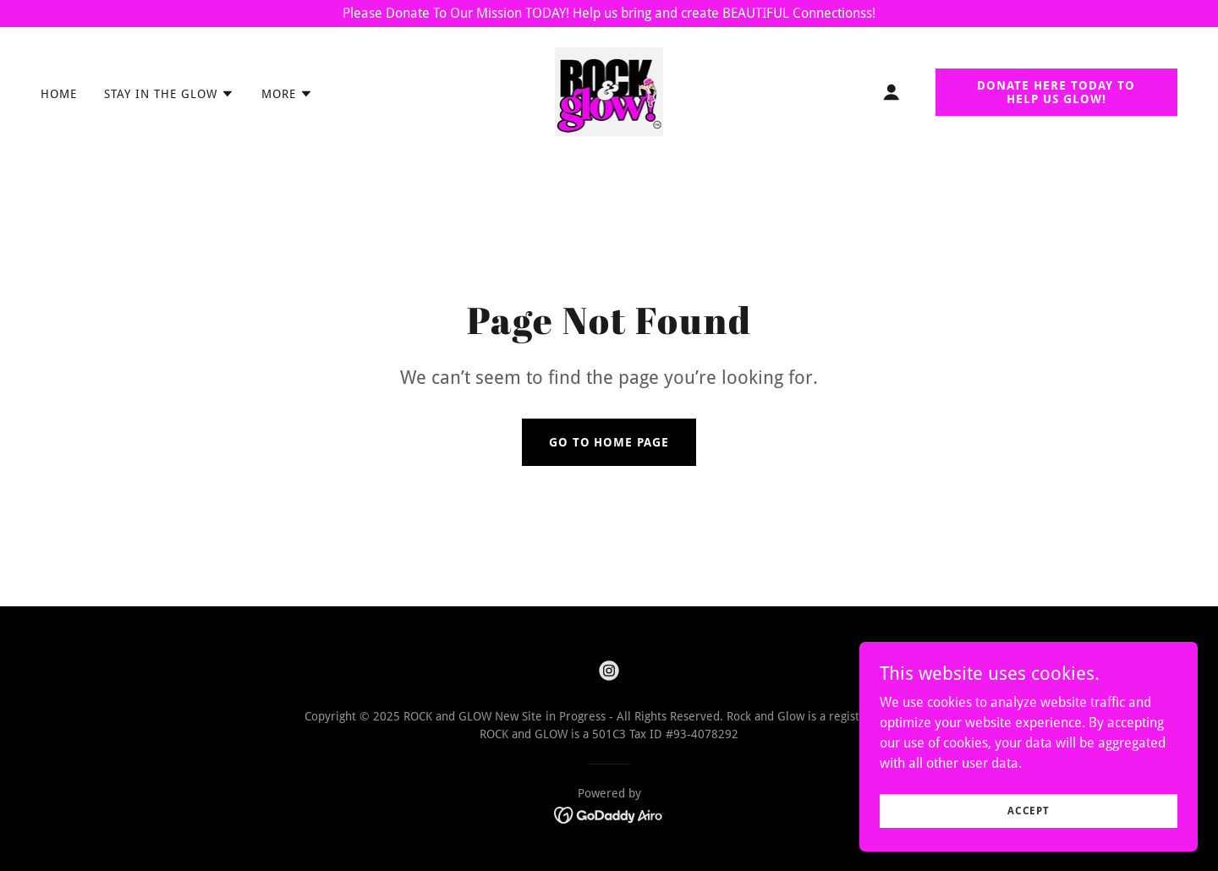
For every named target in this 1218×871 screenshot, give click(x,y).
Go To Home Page (609, 442)
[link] (609, 91)
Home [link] (59, 94)
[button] (169, 94)
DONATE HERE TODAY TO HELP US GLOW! (1056, 92)
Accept (1028, 845)
